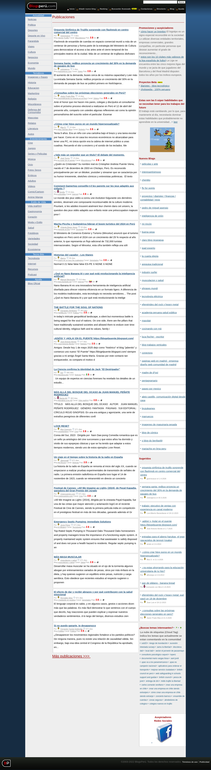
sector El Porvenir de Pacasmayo (169, 651)
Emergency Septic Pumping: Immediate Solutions (82, 521)
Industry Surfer (149, 272)
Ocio (30, 164)
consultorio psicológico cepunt (155, 654)
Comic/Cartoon (36, 191)
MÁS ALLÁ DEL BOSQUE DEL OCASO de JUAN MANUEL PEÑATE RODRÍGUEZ (92, 393)
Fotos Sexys (34, 170)
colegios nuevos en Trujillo (161, 704)
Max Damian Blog (65, 129)
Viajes (80, 71)
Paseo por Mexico (151, 388)
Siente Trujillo (63, 38)
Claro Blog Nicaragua (153, 240)
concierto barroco (163, 696)
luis (61, 373)
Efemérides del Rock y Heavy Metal (160, 304)
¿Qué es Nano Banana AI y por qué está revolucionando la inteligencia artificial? (94, 275)
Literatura (33, 128)
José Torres (65, 158)
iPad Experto (148, 248)
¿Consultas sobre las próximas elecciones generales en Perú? (90, 93)
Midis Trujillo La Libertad (170, 681)
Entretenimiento (38, 139)
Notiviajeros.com (64, 71)
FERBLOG (62, 313)
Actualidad (38, 15)
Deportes (33, 30)
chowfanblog (63, 431)
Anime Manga (35, 197)
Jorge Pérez (65, 525)
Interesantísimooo (151, 172)
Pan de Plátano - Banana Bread (158, 583)
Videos (96, 98)
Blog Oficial (34, 283)
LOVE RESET (61, 426)
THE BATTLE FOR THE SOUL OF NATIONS (78, 307)
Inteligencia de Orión (152, 216)
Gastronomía (35, 211)
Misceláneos (80, 38)
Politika (61, 631)
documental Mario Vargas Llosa (155, 658)
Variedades (94, 260)
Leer (176, 122)
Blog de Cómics (150, 432)
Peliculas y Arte (150, 164)
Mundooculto (63, 375)
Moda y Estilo (35, 222)
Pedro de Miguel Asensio (155, 208)
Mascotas (33, 117)
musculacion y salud (153, 280)
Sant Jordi (175, 658)
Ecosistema (34, 249)
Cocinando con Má (152, 328)
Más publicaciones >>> (71, 656)
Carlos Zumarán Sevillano (152, 685)
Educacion (33, 88)
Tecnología (76, 527)
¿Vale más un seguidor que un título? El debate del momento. (89, 155)
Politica (76, 313)
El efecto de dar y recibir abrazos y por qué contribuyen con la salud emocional (93, 593)
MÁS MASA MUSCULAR (67, 557)
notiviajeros (65, 69)
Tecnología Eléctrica (152, 296)
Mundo (31, 68)
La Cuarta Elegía (150, 256)
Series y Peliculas (37, 153)
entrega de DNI (152, 681)
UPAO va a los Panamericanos (154, 662)
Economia (33, 62)
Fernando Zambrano (68, 311)
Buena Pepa (148, 232)
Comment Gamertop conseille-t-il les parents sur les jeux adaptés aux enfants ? (94, 187)
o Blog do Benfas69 (152, 440)
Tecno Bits (38, 254)
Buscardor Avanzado (121, 9)
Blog (172, 9)
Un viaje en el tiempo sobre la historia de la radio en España (88, 457)
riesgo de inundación (158, 643)
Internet (75, 194)
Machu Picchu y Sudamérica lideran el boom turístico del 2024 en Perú (94, 224)
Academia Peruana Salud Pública (159, 312)
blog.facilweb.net (65, 282)
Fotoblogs (33, 233)
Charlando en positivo (66, 600)
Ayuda (181, 9)
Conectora (147, 353)
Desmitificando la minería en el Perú (72, 98)
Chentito (146, 180)
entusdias (62, 194)
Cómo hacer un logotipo (153, 31)
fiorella (62, 192)
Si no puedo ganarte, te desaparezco (75, 625)
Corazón (32, 217)
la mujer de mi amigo (66, 160)
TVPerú (173, 654)
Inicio (72, 9)
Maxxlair (146, 320)
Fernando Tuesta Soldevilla (71, 629)
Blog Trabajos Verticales (154, 344)
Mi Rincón (147, 224)
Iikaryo (63, 258)
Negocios (33, 57)
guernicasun (65, 36)
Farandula (33, 41)
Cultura (32, 52)
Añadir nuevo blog (87, 9)
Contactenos (146, 9)
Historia (32, 82)
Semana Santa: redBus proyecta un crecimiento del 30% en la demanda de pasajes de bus (161, 490)
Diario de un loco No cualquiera (70, 260)
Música (31, 159)
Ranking (103, 9)
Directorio (161, 9)
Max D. (63, 127)
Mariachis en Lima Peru (154, 448)
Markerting (33, 93)
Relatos (32, 123)
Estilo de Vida (38, 202)
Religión (82, 129)
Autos (31, 134)
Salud (83, 562)
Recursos (33, 269)
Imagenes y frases (38, 77)
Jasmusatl (64, 460)
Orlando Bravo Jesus (68, 227)
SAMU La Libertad (164, 647)
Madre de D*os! (150, 372)
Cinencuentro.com (67, 494)
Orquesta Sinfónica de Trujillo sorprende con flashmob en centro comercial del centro (161, 471)
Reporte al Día (64, 229)
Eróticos (32, 175)
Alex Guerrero (66, 429)
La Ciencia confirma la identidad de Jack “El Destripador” (87, 369)
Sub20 (144, 643)
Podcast (32, 274)
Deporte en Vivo (36, 35)
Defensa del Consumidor (34, 111)
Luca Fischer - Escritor (153, 336)
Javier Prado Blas (67, 96)
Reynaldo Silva (66, 598)
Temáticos (38, 73)
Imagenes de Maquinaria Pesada (159, 424)
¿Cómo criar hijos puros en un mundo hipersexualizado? (86, 124)
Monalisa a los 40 (65, 400)
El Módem (62, 527)
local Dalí (149, 651)
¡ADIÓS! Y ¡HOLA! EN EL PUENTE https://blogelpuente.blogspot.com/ (94, 338)
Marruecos (147, 416)
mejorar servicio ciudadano (163, 670)
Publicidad (204, 762)
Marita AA (63, 398)
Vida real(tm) (83, 400)
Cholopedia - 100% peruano (155, 89)
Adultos (32, 181)
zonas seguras (155, 700)
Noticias (78, 375)
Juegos (32, 148)
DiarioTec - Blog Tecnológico (155, 86)
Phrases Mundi (150, 288)
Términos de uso (190, 762)
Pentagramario (150, 380)
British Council (165, 677)
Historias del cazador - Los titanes (73, 255)
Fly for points (148, 188)
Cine (76, 431)
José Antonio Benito (68, 342)
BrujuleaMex (148, 408)
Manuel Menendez (67, 280)
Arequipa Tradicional (152, 264)
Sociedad (80, 229)
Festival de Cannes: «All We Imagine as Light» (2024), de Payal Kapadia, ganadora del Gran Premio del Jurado (95, 489)
